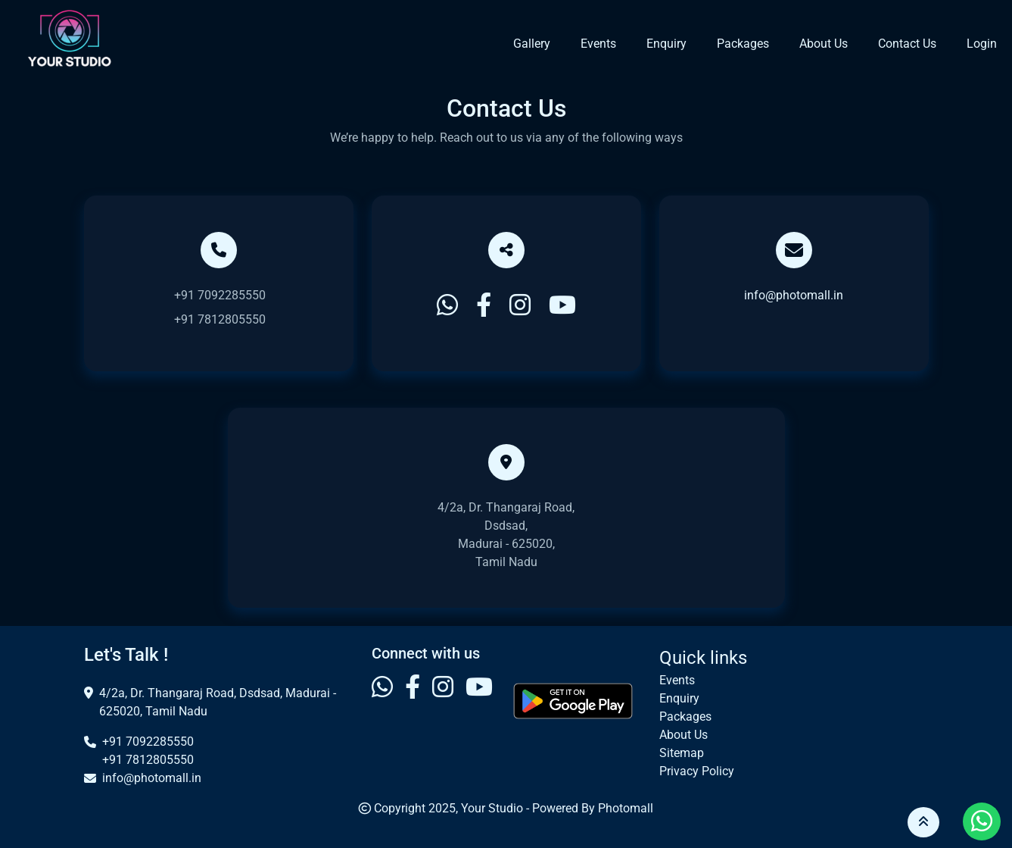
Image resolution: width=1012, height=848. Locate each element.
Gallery (531, 43)
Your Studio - (496, 808)
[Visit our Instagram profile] (442, 701)
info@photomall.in (793, 295)
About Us (823, 43)
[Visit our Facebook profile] (412, 701)
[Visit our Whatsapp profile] (382, 701)
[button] (923, 822)
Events (598, 43)
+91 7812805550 (220, 319)
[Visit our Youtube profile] (479, 701)
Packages (743, 43)
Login (982, 43)
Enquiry (666, 43)
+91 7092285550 (220, 295)
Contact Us (907, 43)
